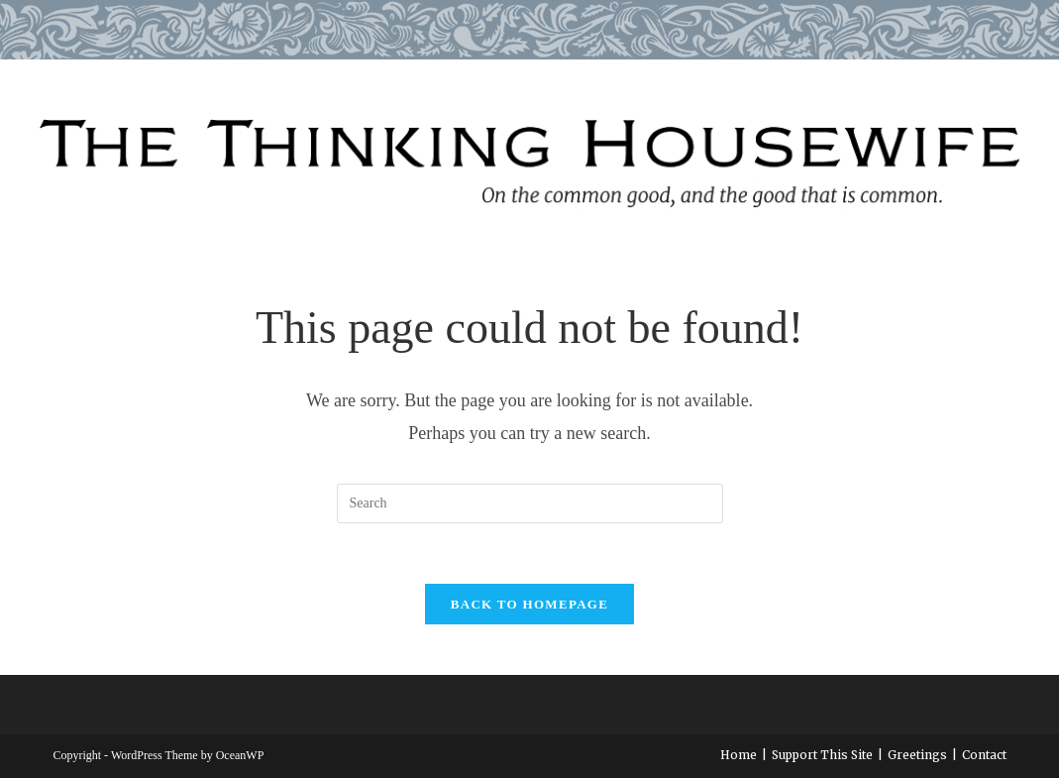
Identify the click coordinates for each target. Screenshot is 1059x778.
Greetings (917, 754)
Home (738, 754)
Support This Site (822, 754)
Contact (984, 754)
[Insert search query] (530, 503)
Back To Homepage (529, 604)
